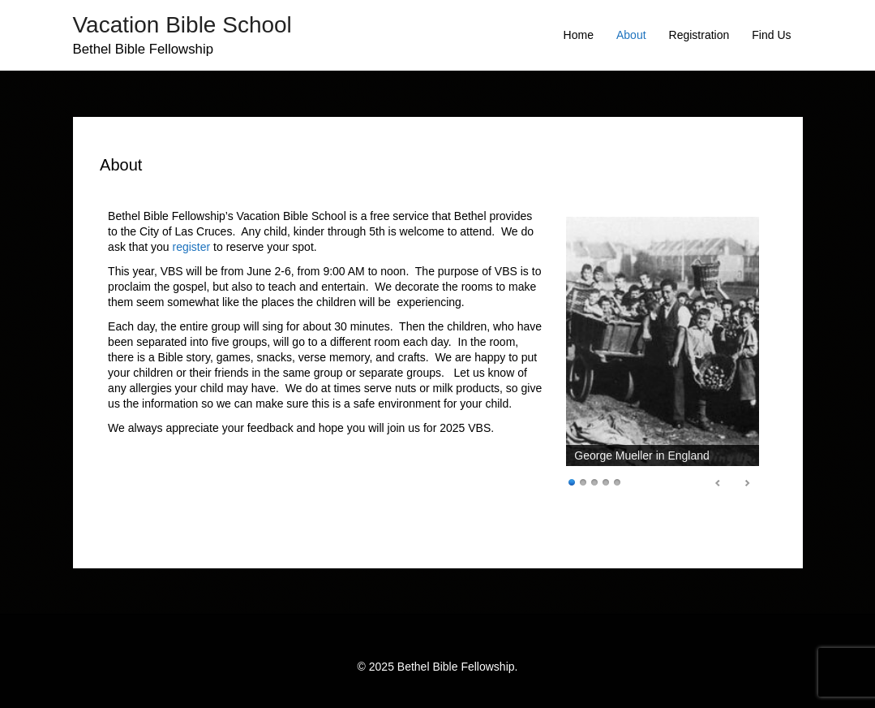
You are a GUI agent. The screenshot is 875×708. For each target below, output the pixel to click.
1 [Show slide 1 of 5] (572, 481)
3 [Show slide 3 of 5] (594, 481)
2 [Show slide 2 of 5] (583, 481)
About (631, 34)
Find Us (771, 34)
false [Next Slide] (747, 483)
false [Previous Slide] (718, 483)
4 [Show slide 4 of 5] (606, 481)
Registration (699, 34)
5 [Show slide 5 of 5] (617, 481)
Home (579, 34)
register (191, 246)
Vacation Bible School (182, 24)
